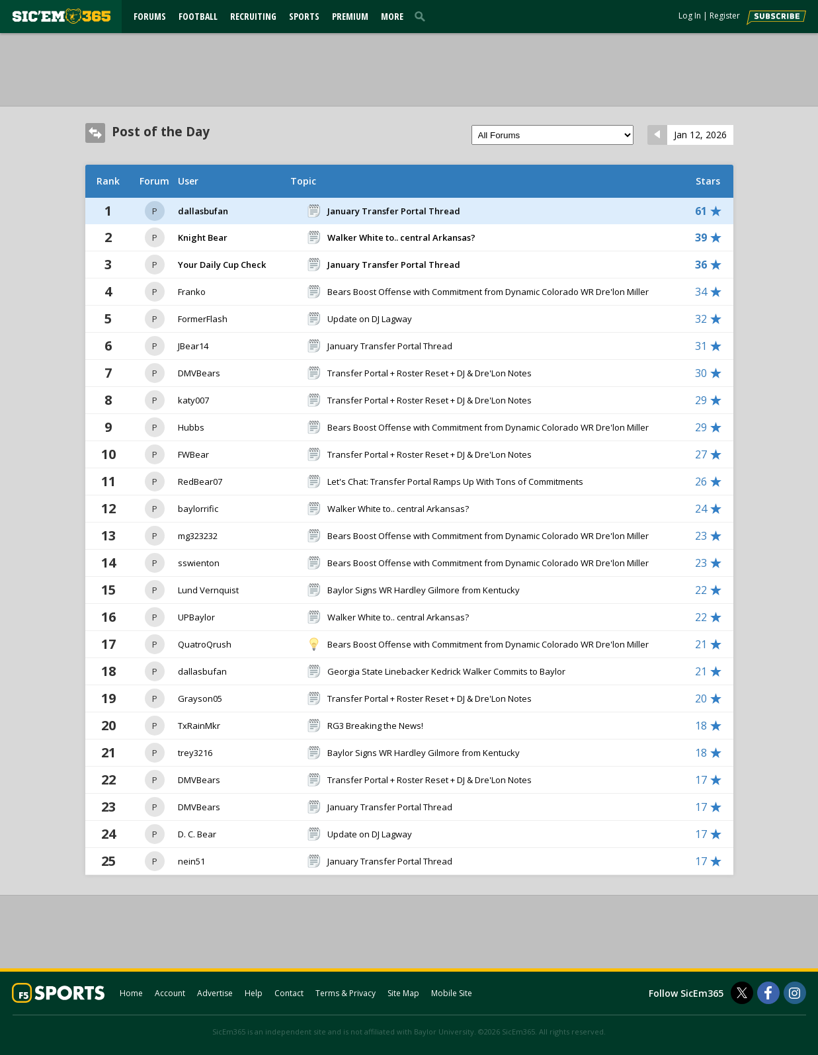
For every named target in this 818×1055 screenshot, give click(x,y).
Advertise (215, 993)
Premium (350, 16)
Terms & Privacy (345, 993)
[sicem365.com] (61, 16)
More (392, 16)
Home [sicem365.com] (131, 993)
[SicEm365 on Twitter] (742, 993)
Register (725, 15)
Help (254, 993)
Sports (304, 16)
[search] (422, 15)
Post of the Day (161, 131)
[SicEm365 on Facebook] (768, 993)
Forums (150, 16)
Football (198, 16)
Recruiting (253, 16)
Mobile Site (451, 993)
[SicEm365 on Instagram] (795, 993)
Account (170, 993)
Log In (689, 15)
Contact (289, 993)
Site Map (403, 993)
